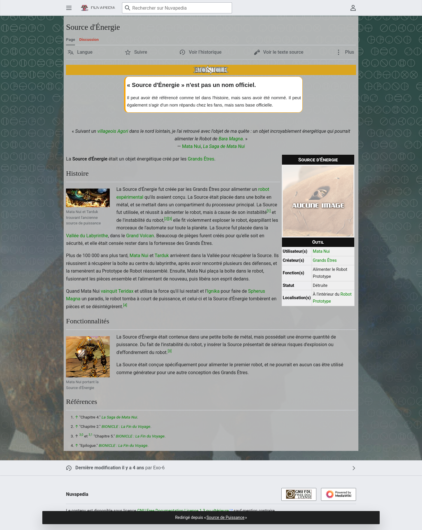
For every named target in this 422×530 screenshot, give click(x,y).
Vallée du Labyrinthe (87, 235)
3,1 (91, 434)
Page (70, 39)
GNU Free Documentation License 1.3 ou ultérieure (183, 510)
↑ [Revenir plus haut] (76, 417)
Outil (318, 242)
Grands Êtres (325, 260)
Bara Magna (231, 139)
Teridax (125, 291)
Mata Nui (191, 146)
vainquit (109, 291)
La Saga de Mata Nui (224, 146)
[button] (80, 52)
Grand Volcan (140, 235)
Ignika (213, 291)
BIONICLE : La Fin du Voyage (126, 426)
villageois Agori (112, 131)
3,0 (81, 434)
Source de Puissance (226, 517)
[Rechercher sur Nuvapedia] (177, 8)
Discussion (89, 39)
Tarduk (162, 255)
